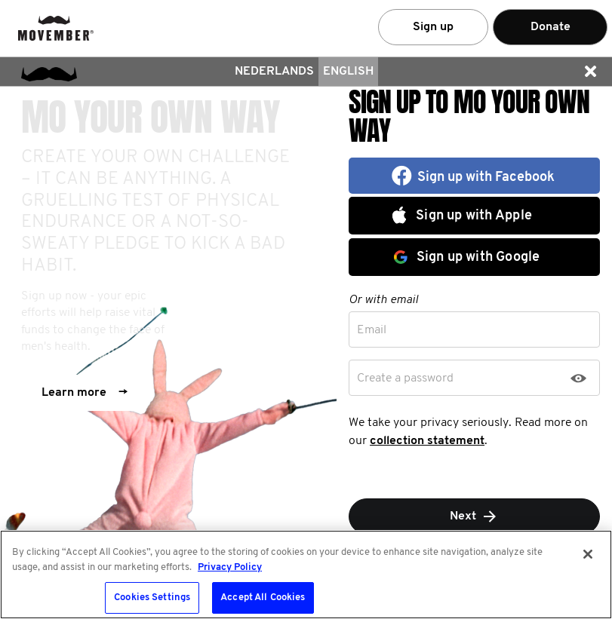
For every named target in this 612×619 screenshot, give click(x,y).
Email (371, 330)
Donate (550, 27)
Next (474, 516)
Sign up (433, 27)
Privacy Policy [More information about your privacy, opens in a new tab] (230, 567)
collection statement (427, 441)
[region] (306, 574)
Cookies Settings (152, 597)
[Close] (587, 554)
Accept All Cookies (262, 597)
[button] (590, 71)
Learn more (85, 393)
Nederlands (274, 72)
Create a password (405, 378)
